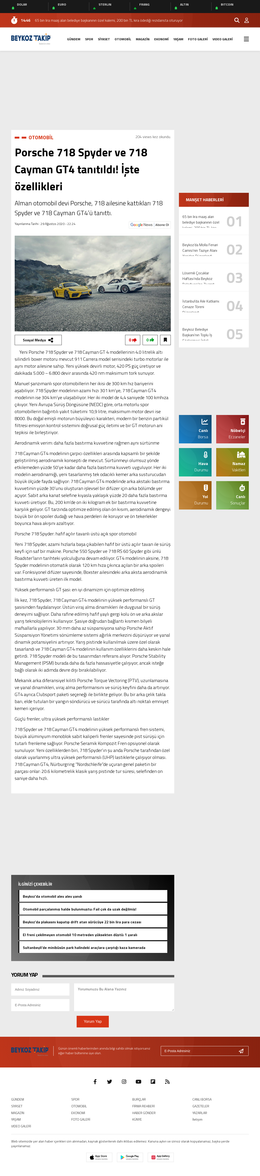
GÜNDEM (73, 39)
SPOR (89, 39)
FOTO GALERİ (198, 39)
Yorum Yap (93, 1021)
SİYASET (104, 39)
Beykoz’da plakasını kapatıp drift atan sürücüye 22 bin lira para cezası (82, 921)
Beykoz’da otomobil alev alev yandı (52, 896)
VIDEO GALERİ (222, 39)
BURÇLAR (139, 1099)
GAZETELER (200, 1106)
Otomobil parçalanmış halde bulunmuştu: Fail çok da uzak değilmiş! (79, 908)
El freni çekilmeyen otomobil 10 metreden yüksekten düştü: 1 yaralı (80, 934)
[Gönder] (243, 1051)
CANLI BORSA (202, 1099)
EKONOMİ (161, 39)
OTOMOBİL (123, 39)
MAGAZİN (143, 39)
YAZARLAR (199, 1112)
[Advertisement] (130, 90)
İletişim (197, 1119)
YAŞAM (178, 39)
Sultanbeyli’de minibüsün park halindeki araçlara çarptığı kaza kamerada (84, 947)
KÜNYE (137, 1119)
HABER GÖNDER (144, 1112)
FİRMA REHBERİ (143, 1106)
